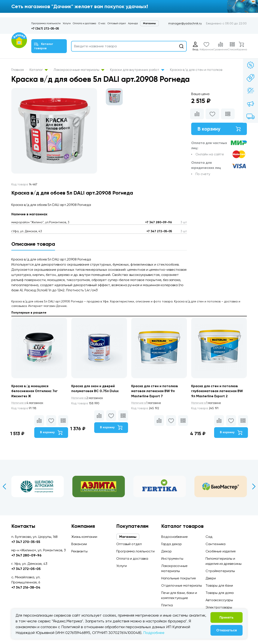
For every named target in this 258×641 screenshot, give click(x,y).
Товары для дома (220, 593)
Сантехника (215, 544)
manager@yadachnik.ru (185, 23)
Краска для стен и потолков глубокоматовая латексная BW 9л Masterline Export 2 (217, 391)
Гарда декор (171, 544)
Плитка (167, 605)
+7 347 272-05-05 (159, 231)
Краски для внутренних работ (137, 70)
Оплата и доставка (84, 23)
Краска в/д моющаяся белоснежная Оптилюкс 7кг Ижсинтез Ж (34, 391)
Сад (209, 537)
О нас (101, 23)
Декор (166, 551)
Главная (17, 70)
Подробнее (153, 632)
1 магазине (147, 403)
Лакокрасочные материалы (79, 70)
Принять (226, 617)
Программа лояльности (46, 23)
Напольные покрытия (178, 578)
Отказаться (226, 630)
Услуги (67, 23)
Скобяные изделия (221, 551)
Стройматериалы (220, 571)
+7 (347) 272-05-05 (45, 28)
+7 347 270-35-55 (25, 542)
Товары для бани (219, 585)
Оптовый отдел (116, 23)
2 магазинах (88, 398)
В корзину (219, 129)
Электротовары (219, 607)
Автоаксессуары (219, 600)
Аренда (133, 23)
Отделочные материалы (181, 585)
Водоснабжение (174, 537)
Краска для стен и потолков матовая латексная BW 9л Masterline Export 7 (155, 391)
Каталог (39, 70)
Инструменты (172, 558)
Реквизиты (79, 551)
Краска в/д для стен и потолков (196, 70)
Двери (211, 578)
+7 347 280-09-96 (158, 222)
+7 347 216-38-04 (25, 587)
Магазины (149, 23)
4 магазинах (28, 403)
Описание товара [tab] (33, 244)
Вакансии (79, 544)
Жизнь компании (84, 537)
